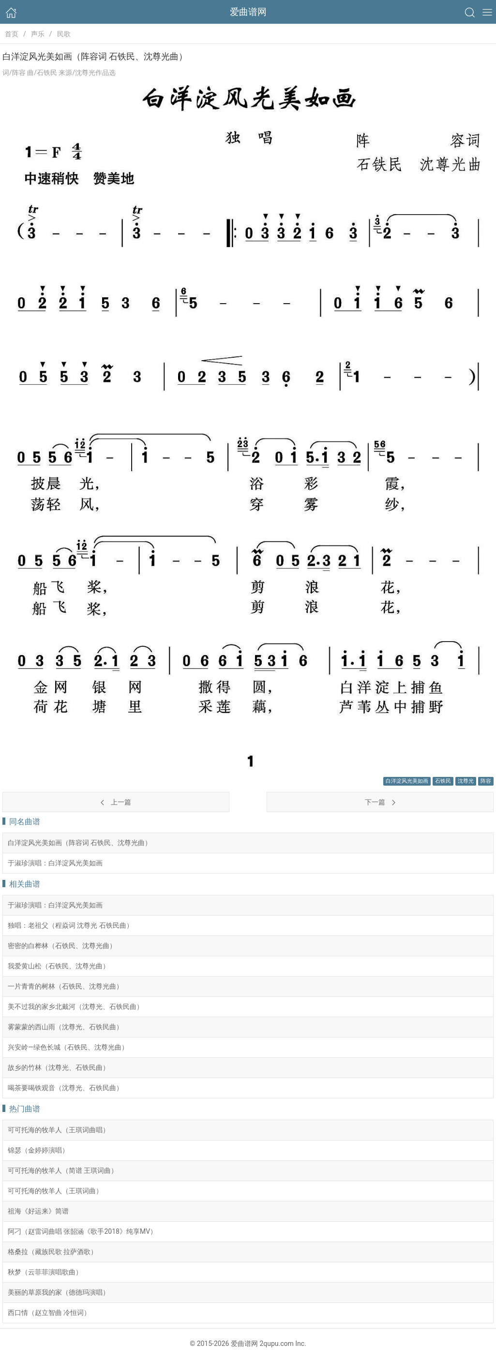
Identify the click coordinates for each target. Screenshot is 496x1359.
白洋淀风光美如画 (407, 781)
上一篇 (116, 802)
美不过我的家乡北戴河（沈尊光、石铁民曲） (75, 1006)
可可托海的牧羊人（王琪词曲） (55, 1191)
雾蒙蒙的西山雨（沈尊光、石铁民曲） (65, 1027)
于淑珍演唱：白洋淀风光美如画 (55, 863)
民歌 (64, 34)
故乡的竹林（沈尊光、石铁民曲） (58, 1067)
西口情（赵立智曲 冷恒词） (49, 1312)
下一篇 (380, 802)
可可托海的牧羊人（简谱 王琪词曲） (63, 1170)
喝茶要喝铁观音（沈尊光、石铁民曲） (65, 1088)
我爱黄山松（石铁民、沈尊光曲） (58, 966)
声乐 (38, 34)
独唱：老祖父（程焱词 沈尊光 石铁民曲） (70, 925)
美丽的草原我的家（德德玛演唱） (58, 1292)
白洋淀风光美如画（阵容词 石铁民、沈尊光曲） (79, 843)
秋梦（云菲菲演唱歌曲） (45, 1272)
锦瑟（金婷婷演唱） (38, 1150)
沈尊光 (466, 781)
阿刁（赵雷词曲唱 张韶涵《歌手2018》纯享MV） (82, 1231)
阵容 (486, 781)
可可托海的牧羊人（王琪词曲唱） (58, 1130)
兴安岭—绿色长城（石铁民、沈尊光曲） (68, 1047)
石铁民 (443, 781)
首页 (11, 34)
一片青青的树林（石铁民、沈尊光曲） (65, 986)
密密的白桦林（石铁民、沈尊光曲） (62, 946)
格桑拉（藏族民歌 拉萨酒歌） (52, 1252)
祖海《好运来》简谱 (38, 1211)
